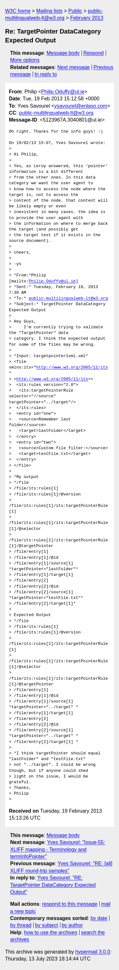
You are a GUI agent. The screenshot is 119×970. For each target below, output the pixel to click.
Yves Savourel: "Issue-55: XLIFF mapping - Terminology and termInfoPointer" (57, 849)
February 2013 (86, 18)
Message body (63, 53)
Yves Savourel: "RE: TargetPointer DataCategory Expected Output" (53, 885)
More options (25, 60)
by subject (46, 925)
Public (75, 11)
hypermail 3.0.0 (92, 951)
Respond (93, 53)
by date (98, 918)
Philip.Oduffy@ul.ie (62, 91)
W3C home (17, 11)
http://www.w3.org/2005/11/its (72, 367)
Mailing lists (49, 11)
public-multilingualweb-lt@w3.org (56, 113)
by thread (20, 925)
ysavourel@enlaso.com (80, 106)
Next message (73, 67)
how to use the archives (50, 932)
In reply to (46, 74)
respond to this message (69, 904)
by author (72, 925)
